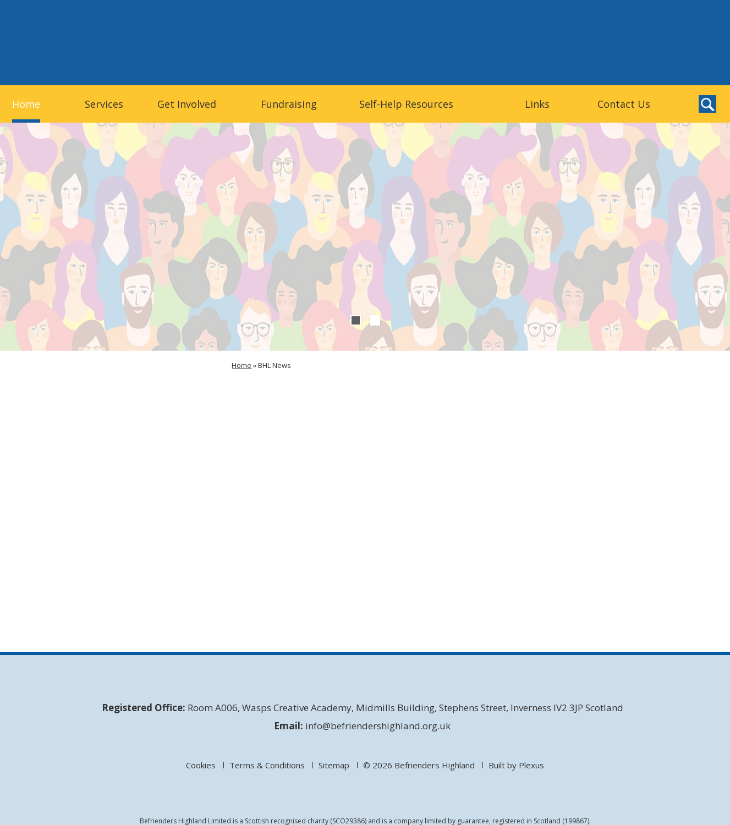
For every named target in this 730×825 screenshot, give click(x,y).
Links (537, 104)
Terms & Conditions (267, 765)
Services (104, 104)
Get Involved (186, 104)
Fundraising (289, 104)
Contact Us (623, 104)
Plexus (531, 765)
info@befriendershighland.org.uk (378, 725)
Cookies (201, 765)
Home (26, 104)
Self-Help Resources (406, 104)
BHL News (274, 365)
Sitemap (334, 765)
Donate (603, 42)
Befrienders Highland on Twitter (659, 65)
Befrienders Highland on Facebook (682, 65)
